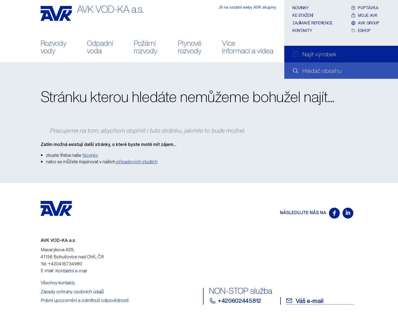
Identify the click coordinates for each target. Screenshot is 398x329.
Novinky (300, 8)
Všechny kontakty (58, 282)
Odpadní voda (100, 47)
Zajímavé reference (312, 23)
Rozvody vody (53, 47)
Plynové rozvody (189, 47)
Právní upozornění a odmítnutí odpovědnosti (85, 300)
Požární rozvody (145, 47)
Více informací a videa (247, 47)
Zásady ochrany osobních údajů (72, 291)
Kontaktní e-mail (71, 271)
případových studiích (136, 161)
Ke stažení (302, 15)
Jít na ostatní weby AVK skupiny (247, 7)
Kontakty (302, 30)
